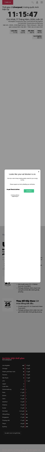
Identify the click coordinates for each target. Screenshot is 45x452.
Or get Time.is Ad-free (13, 189)
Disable (29, 191)
